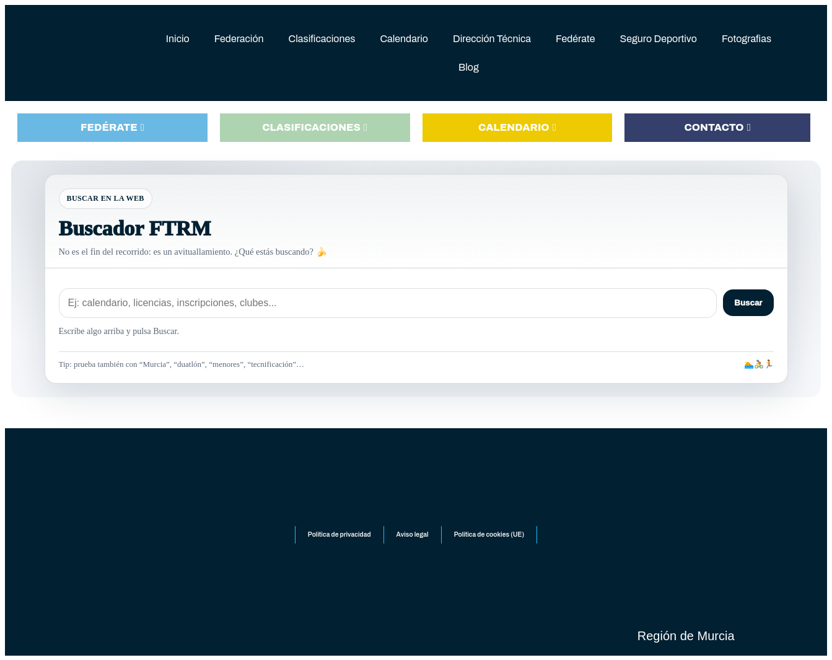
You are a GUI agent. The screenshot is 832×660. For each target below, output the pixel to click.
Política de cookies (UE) (493, 541)
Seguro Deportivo (658, 38)
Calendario (404, 38)
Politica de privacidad (335, 541)
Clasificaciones (322, 38)
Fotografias (746, 38)
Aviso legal (411, 541)
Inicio (178, 38)
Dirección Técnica (492, 38)
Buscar (748, 302)
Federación (239, 38)
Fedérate (575, 38)
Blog (468, 67)
